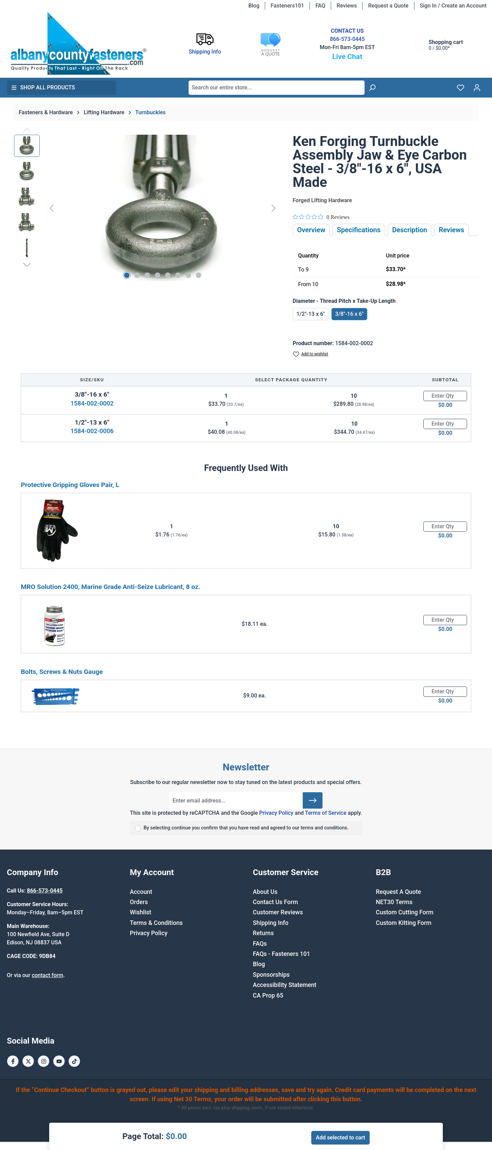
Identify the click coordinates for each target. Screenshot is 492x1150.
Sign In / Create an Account (453, 5)
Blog (253, 5)
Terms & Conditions (156, 922)
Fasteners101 (287, 5)
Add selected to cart (340, 1137)
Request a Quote (388, 5)
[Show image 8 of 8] (198, 275)
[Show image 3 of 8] (147, 275)
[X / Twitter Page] (28, 1061)
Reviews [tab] (451, 230)
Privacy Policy (276, 813)
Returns (263, 933)
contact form (47, 975)
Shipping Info (270, 922)
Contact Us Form (275, 902)
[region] (146, 208)
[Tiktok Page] (74, 1061)
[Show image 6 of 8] (178, 275)
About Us (265, 891)
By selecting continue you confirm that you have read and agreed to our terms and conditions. (246, 828)
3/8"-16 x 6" (349, 314)
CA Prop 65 (268, 995)
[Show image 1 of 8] (126, 275)
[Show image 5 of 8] (167, 275)
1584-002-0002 (91, 403)
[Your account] (477, 87)
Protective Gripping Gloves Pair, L (70, 485)
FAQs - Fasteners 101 (281, 953)
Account (141, 891)
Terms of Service (325, 813)
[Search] (372, 87)
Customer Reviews (278, 912)
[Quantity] (445, 396)
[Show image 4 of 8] (157, 275)
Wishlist (140, 912)
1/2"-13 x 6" (311, 314)
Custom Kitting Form (404, 922)
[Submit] (312, 800)
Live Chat (347, 57)
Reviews (347, 5)
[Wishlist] (460, 87)
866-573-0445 (347, 39)
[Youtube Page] (59, 1061)
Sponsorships (271, 974)
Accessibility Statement (284, 985)
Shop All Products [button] (43, 87)
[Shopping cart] (438, 45)
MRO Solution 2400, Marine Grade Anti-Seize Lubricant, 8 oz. (110, 587)
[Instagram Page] (44, 1061)
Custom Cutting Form (404, 912)
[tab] (410, 230)
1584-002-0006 (91, 430)
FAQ (320, 5)
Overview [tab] (311, 230)
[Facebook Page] (13, 1061)
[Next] (274, 208)
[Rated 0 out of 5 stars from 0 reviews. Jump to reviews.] (321, 217)
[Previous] (51, 208)
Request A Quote (398, 891)
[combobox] (277, 87)
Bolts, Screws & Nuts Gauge (62, 672)
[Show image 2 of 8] (137, 275)
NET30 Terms (394, 902)
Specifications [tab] (359, 230)
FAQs (260, 943)
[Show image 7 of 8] (188, 275)
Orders (139, 902)
